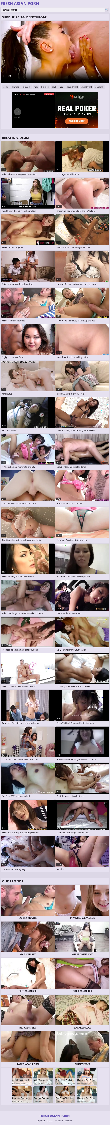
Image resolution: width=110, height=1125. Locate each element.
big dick (45, 87)
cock (54, 87)
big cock (27, 87)
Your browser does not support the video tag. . (55, 52)
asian (5, 87)
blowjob (15, 87)
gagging (99, 87)
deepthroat (86, 87)
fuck (36, 87)
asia (61, 87)
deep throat (72, 87)
